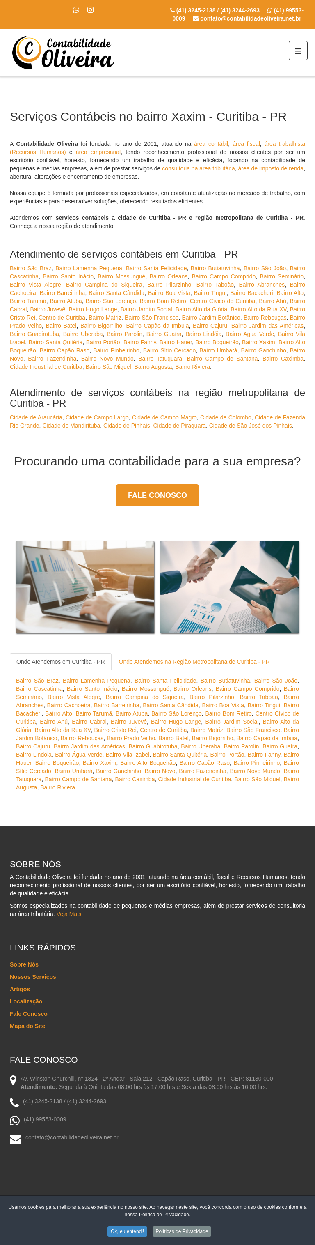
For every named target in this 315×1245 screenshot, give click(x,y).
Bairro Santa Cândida (116, 293)
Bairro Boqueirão (217, 342)
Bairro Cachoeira (69, 705)
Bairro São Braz (31, 268)
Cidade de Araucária (36, 417)
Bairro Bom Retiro (162, 301)
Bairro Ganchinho (263, 350)
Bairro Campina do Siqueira (104, 284)
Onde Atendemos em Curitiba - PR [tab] (60, 661)
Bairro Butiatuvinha (215, 268)
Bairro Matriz (105, 317)
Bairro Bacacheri (251, 293)
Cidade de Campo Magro (164, 417)
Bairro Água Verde (250, 334)
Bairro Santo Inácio (68, 276)
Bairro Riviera (192, 367)
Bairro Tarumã (28, 301)
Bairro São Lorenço (111, 301)
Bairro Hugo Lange (92, 309)
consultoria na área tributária (198, 168)
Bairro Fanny (139, 342)
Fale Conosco (157, 495)
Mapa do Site (27, 1026)
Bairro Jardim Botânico (211, 317)
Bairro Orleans (169, 276)
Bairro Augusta (153, 367)
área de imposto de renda (271, 168)
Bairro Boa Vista (169, 293)
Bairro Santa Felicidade (156, 268)
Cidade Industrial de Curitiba (46, 367)
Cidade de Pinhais (126, 425)
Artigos (20, 989)
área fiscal (246, 143)
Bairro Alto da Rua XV (258, 309)
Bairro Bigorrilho (101, 325)
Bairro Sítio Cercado (169, 350)
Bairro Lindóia (203, 334)
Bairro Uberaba (83, 334)
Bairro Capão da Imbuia (157, 325)
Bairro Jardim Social (146, 309)
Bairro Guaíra (164, 334)
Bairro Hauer (176, 342)
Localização (26, 1001)
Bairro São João (265, 268)
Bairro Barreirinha (62, 293)
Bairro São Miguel (108, 367)
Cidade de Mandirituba (71, 425)
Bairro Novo (160, 771)
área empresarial (98, 152)
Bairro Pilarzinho (169, 284)
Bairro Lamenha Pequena (88, 268)
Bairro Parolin (124, 334)
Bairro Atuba (66, 301)
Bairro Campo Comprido (224, 276)
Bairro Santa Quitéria (56, 342)
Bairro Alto (290, 293)
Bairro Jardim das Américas (267, 325)
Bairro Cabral (89, 721)
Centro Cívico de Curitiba (223, 301)
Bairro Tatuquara (160, 358)
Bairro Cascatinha (39, 689)
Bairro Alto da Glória (201, 309)
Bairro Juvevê (47, 309)
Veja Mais (69, 914)
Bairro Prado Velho (131, 738)
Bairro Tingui (210, 293)
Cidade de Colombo (225, 417)
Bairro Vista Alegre (35, 284)
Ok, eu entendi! (127, 1231)
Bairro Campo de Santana (222, 358)
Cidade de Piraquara (179, 425)
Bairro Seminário (282, 276)
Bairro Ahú (272, 301)
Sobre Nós (24, 964)
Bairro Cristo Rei (115, 730)
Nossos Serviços (33, 976)
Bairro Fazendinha (52, 358)
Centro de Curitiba (62, 317)
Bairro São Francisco (151, 317)
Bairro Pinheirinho (116, 350)
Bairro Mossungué (121, 276)
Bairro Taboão (215, 284)
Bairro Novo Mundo (107, 358)
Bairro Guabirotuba (34, 334)
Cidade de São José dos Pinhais (250, 425)
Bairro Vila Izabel (128, 754)
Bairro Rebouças (265, 317)
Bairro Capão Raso (64, 350)
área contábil (211, 143)
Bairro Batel (61, 325)
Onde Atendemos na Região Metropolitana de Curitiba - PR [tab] (194, 661)
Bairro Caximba (283, 358)
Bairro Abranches (262, 284)
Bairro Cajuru (210, 325)
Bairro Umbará (218, 350)
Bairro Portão (103, 342)
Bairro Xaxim (258, 342)
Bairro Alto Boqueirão (148, 762)
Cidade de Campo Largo (97, 417)
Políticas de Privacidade (182, 1231)
